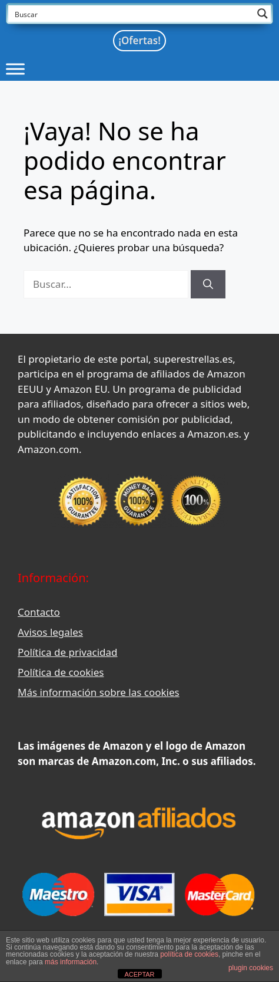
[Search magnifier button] (262, 13)
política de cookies (189, 954)
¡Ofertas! (139, 40)
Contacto (39, 612)
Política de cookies (61, 672)
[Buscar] (208, 284)
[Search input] (132, 13)
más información (71, 962)
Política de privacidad (67, 652)
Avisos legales (50, 632)
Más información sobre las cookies (99, 692)
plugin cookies (250, 968)
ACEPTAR (139, 974)
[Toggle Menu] (15, 68)
